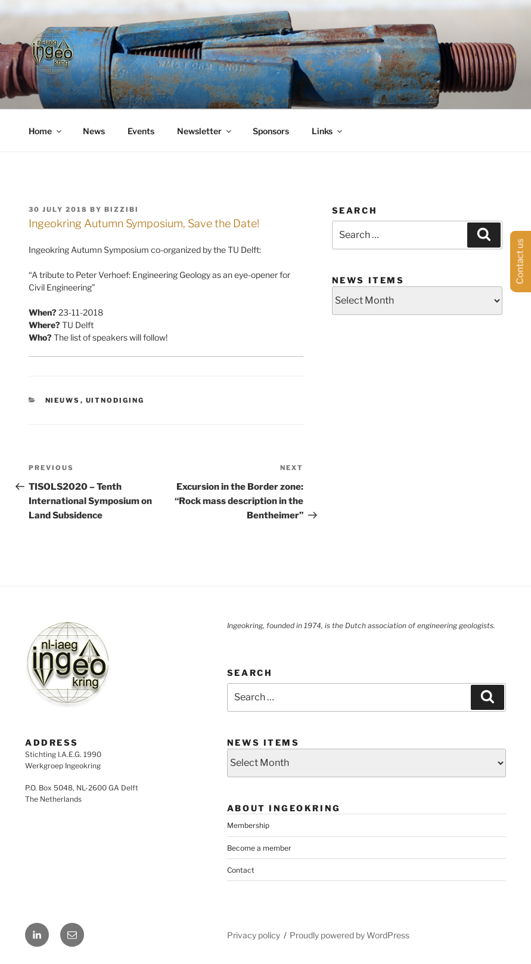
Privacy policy (253, 935)
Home (46, 131)
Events (141, 131)
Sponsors (271, 131)
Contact (240, 870)
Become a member (259, 848)
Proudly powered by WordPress (349, 935)
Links (328, 131)
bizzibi (121, 209)
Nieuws (62, 400)
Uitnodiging (115, 400)
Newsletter (205, 131)
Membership (248, 825)
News (94, 131)
